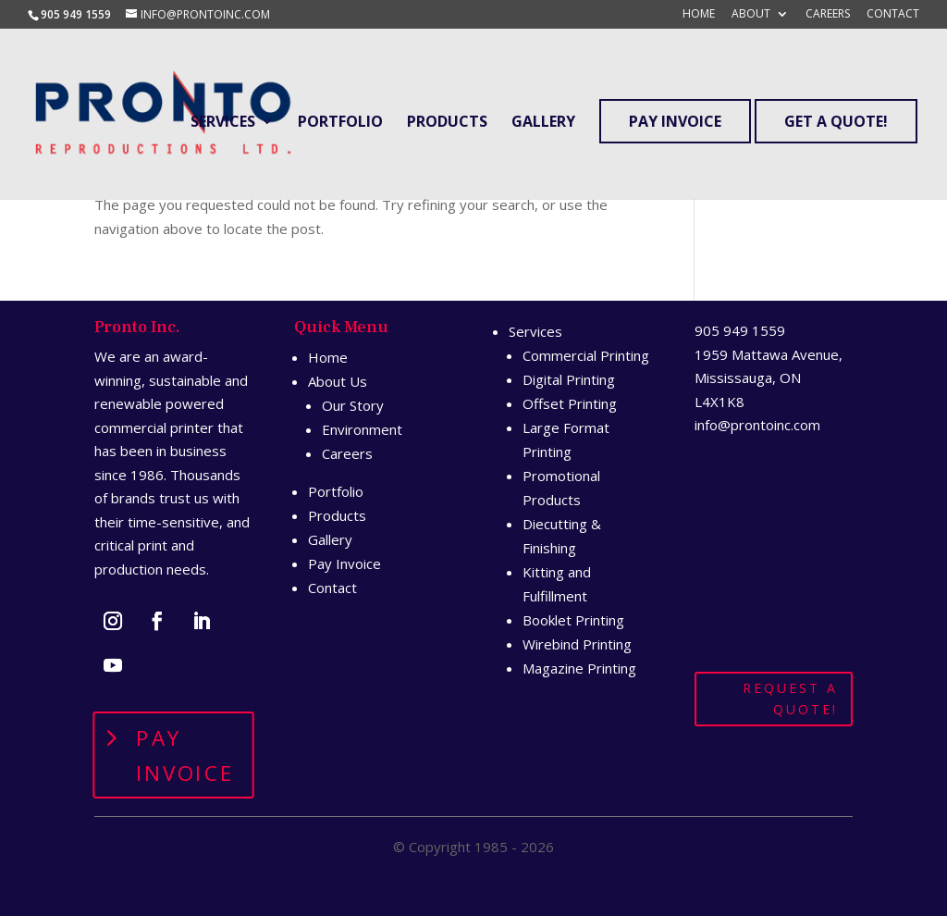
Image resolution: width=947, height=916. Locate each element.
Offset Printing (570, 403)
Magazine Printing (579, 668)
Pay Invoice (675, 121)
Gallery (543, 123)
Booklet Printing (573, 620)
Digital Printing (569, 379)
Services (223, 123)
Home (699, 14)
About (751, 14)
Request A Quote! (790, 699)
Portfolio (340, 123)
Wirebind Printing (577, 644)
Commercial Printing (586, 355)
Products (447, 123)
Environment (362, 429)
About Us (337, 381)
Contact (893, 14)
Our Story (353, 405)
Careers (828, 14)
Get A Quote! (836, 121)
